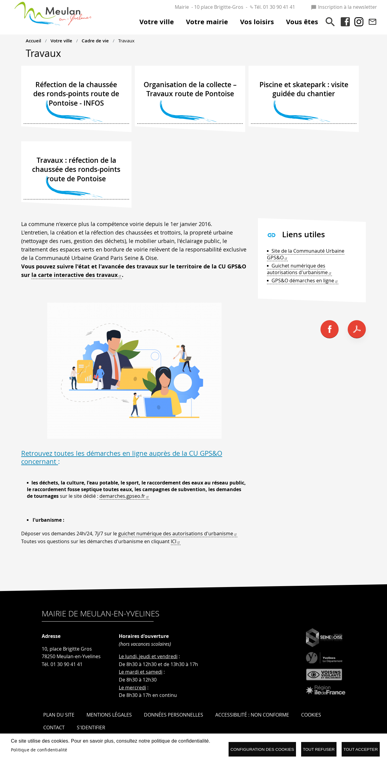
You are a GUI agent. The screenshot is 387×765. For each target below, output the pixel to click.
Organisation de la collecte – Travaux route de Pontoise (190, 89)
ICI (175, 541)
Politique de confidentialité (39, 750)
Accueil (33, 41)
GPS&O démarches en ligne (305, 280)
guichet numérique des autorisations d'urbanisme (177, 533)
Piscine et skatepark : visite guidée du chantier (303, 89)
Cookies (311, 714)
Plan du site (58, 714)
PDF (357, 329)
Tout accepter (360, 749)
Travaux (126, 41)
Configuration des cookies (262, 749)
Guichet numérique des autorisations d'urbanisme (299, 269)
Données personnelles (173, 714)
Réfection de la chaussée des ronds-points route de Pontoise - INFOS (76, 94)
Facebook (345, 21)
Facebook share (329, 329)
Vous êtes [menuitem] (302, 21)
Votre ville (61, 41)
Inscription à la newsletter (344, 7)
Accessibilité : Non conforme (252, 714)
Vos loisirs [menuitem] (257, 21)
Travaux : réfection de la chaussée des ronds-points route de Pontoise (76, 169)
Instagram (358, 21)
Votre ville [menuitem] (156, 21)
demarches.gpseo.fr (124, 496)
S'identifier (91, 727)
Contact (372, 21)
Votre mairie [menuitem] (207, 21)
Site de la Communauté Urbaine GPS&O (305, 254)
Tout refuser (319, 749)
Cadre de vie (95, 41)
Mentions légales (109, 714)
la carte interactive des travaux (76, 275)
